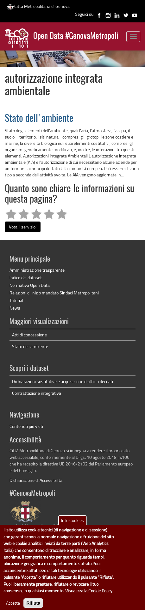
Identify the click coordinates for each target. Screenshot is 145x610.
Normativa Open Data (29, 285)
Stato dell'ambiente (39, 119)
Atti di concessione (29, 335)
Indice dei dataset (25, 278)
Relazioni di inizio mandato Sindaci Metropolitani (54, 293)
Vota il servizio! (22, 227)
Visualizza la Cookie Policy (88, 598)
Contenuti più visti (26, 426)
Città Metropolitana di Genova (38, 6)
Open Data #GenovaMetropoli (75, 36)
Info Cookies (72, 527)
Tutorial (16, 300)
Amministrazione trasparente (37, 270)
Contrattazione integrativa (36, 393)
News (14, 308)
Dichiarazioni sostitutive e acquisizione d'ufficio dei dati (62, 381)
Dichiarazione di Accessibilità (35, 480)
